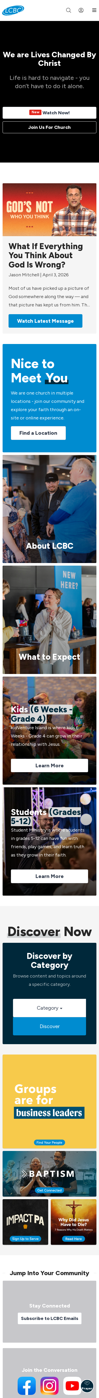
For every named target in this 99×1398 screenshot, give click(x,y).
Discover (50, 1026)
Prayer (87, 1385)
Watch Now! (49, 113)
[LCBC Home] (13, 10)
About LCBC (49, 546)
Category (49, 1008)
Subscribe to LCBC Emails (49, 1318)
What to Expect (49, 657)
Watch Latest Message (45, 321)
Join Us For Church (49, 127)
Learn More (50, 765)
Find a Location (38, 433)
